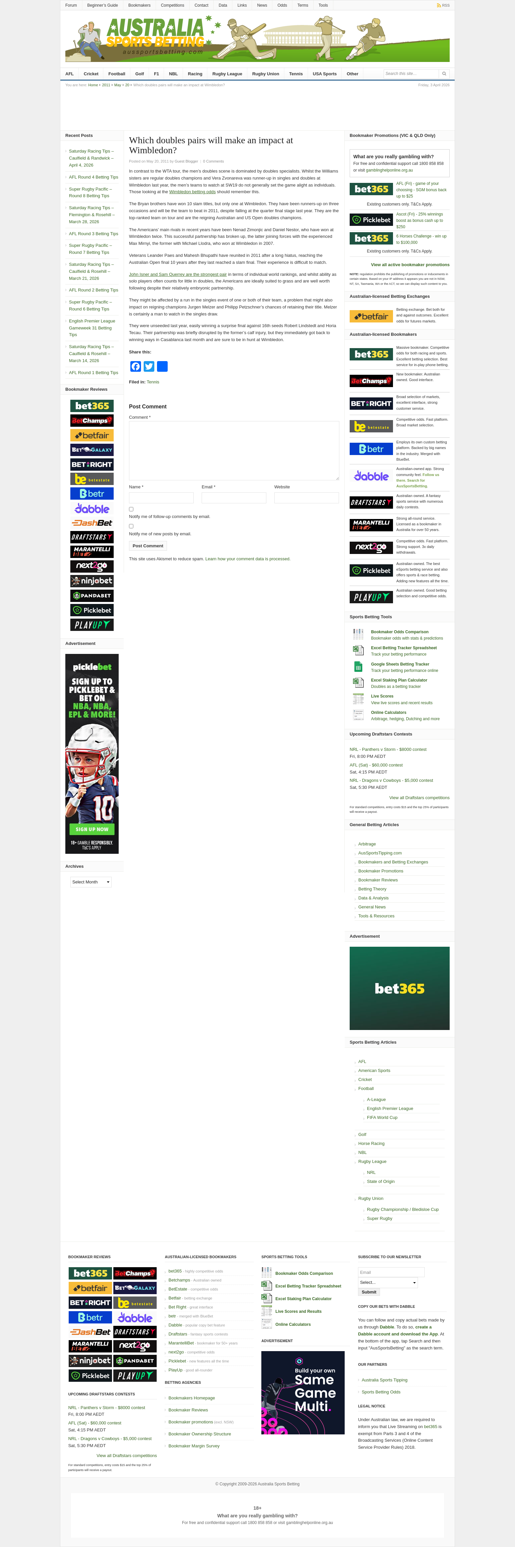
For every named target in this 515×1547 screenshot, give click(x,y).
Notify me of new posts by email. (160, 533)
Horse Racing (371, 1143)
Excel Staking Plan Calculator (399, 680)
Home (93, 85)
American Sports (374, 1070)
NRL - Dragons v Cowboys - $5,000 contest (391, 780)
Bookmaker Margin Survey (193, 1445)
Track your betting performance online (404, 670)
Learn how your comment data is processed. (248, 558)
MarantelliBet (181, 1342)
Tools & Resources (376, 915)
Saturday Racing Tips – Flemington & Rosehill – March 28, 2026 (92, 214)
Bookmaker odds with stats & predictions (407, 638)
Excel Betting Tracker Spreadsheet (404, 648)
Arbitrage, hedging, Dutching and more (405, 719)
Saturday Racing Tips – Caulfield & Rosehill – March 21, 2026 (91, 271)
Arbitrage (367, 843)
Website (282, 486)
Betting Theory (372, 888)
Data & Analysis (373, 897)
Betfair (174, 1297)
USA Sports (325, 73)
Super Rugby (379, 1218)
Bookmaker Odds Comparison (400, 632)
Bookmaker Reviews (378, 879)
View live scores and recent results (402, 703)
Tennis (296, 73)
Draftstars (177, 1333)
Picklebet (177, 1360)
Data (223, 5)
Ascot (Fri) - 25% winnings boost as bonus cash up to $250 (419, 220)
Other (352, 73)
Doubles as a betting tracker (396, 686)
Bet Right (177, 1306)
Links (242, 5)
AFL (69, 73)
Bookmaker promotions (190, 1421)
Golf (139, 73)
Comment (140, 417)
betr (172, 1315)
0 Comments (213, 161)
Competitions (172, 5)
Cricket (91, 73)
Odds (282, 5)
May (117, 85)
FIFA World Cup (382, 1117)
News (262, 5)
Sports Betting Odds (381, 1391)
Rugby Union (265, 73)
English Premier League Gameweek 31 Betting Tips (92, 327)
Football (116, 73)
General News (372, 906)
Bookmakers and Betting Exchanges (393, 861)
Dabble (175, 1324)
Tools (323, 5)
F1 (156, 73)
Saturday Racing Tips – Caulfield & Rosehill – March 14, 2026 (91, 353)
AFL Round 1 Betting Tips (93, 372)
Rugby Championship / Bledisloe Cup (403, 1209)
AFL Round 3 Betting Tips (93, 233)
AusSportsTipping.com (380, 852)
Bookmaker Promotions (380, 870)
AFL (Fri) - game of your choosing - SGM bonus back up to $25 (421, 190)
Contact (201, 5)
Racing (195, 73)
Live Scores (382, 696)
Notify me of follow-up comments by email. (169, 516)
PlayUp (175, 1369)
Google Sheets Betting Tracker (400, 664)
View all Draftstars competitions (419, 797)
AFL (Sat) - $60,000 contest (376, 765)
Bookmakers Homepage (191, 1397)
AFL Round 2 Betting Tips (93, 289)
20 (127, 85)
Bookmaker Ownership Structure (199, 1433)
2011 (106, 85)
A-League (376, 1099)
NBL (173, 73)
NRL (371, 1172)
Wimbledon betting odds (192, 191)
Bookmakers (139, 5)
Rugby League (227, 73)
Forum (71, 5)
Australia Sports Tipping (384, 1379)
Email (208, 486)
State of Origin (381, 1181)
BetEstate (177, 1289)
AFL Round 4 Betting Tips (93, 177)
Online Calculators (388, 712)
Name (136, 486)
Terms (302, 5)
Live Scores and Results (298, 1311)
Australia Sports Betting (278, 1484)
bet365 (175, 1271)
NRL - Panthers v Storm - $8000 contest (388, 749)
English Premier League (390, 1108)
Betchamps (179, 1280)
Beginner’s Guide (102, 5)
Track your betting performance (398, 654)
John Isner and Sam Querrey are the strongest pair (178, 274)
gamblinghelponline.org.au (389, 170)
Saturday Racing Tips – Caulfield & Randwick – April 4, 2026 (91, 158)
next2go (176, 1351)
